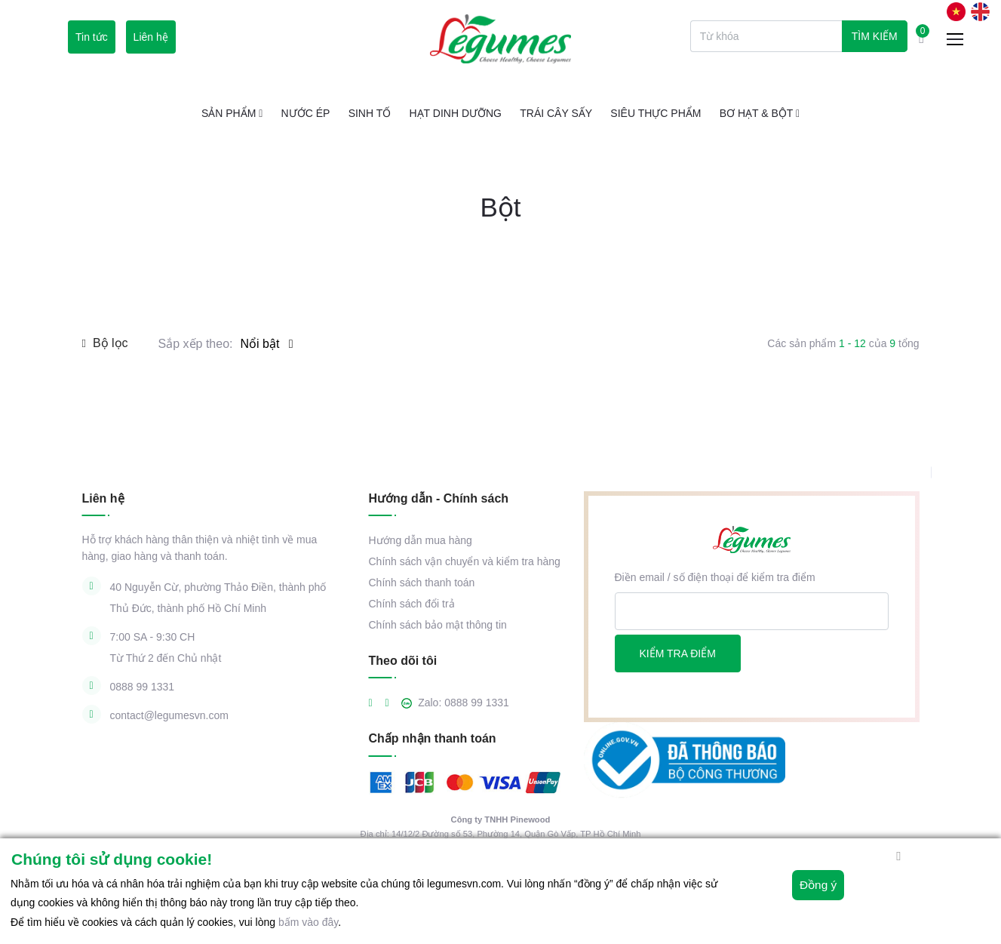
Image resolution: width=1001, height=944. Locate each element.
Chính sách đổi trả (412, 604)
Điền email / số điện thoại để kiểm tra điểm (715, 577)
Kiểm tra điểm (678, 653)
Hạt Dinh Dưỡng (455, 113)
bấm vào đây (308, 922)
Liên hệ (151, 37)
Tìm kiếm (875, 36)
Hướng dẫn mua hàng (420, 540)
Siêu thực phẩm (655, 113)
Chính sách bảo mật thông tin (438, 625)
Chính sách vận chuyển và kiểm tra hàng (464, 561)
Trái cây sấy (556, 113)
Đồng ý (814, 890)
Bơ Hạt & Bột (760, 113)
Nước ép (305, 113)
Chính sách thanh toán (422, 583)
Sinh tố (370, 113)
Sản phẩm (232, 113)
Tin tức (91, 37)
